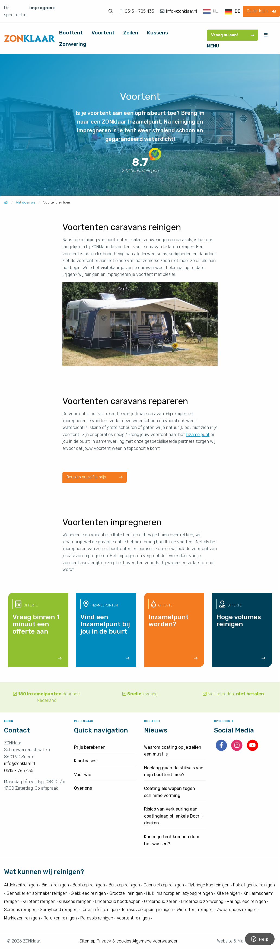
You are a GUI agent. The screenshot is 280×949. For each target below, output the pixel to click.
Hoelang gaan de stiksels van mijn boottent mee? (173, 771)
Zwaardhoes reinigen (237, 909)
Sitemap (87, 941)
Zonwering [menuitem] (72, 44)
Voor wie (82, 774)
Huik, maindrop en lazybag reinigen (179, 893)
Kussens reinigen (75, 901)
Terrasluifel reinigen (99, 909)
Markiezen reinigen (22, 918)
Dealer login (261, 11)
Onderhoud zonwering (202, 901)
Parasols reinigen (96, 918)
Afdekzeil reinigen (21, 884)
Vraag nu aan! (232, 35)
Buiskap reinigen (124, 884)
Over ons (83, 788)
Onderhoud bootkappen (118, 901)
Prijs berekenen (90, 747)
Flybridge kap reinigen (208, 884)
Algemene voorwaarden (155, 941)
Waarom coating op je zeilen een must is (172, 751)
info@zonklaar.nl (181, 11)
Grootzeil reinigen (126, 893)
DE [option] (237, 11)
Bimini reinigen (55, 884)
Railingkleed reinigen (246, 901)
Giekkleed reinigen (88, 893)
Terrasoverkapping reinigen (147, 909)
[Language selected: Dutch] (222, 11)
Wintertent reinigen (195, 909)
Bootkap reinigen (88, 884)
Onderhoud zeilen (160, 901)
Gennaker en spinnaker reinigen (37, 893)
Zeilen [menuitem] (130, 33)
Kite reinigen (228, 893)
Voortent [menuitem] (102, 33)
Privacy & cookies (114, 941)
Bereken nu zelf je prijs (94, 477)
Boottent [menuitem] (71, 33)
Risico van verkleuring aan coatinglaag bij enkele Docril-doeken (174, 815)
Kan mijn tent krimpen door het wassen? (171, 840)
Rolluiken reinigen (60, 918)
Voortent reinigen (133, 918)
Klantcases (85, 760)
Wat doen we (25, 202)
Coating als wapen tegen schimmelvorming (169, 792)
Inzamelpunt (197, 434)
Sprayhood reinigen (58, 909)
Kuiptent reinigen (39, 901)
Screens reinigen (20, 909)
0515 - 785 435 (140, 11)
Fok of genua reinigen (254, 884)
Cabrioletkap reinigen (164, 884)
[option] (232, 11)
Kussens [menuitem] (157, 33)
